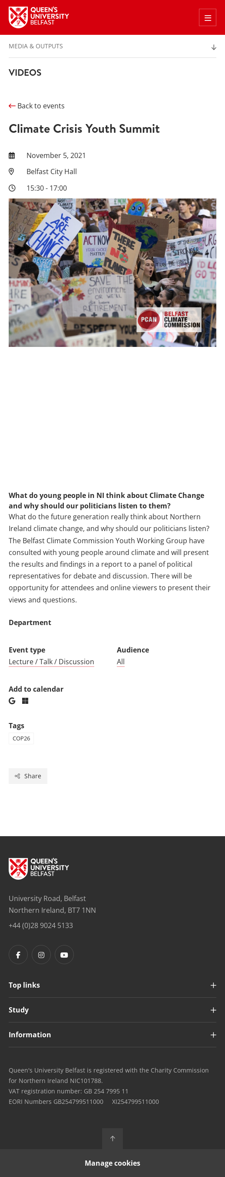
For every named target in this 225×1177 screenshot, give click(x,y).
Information (30, 1034)
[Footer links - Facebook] (18, 954)
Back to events (37, 106)
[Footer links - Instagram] (41, 954)
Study (19, 1010)
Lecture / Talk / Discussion (51, 661)
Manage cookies (112, 1163)
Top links (24, 985)
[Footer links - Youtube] (64, 954)
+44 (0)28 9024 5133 (41, 925)
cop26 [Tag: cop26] (21, 738)
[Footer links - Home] (39, 869)
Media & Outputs (36, 46)
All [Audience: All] (121, 661)
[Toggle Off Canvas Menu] (207, 17)
